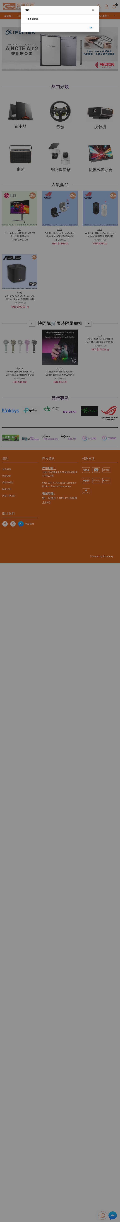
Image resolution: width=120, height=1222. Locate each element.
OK (90, 27)
